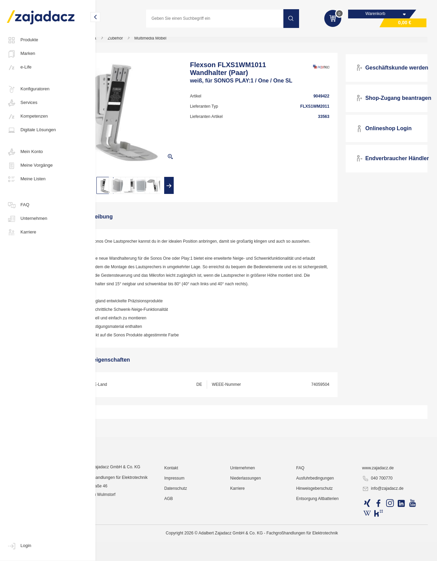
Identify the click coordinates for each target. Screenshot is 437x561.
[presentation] (117, 189)
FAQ (18, 205)
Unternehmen (27, 219)
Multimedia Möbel (178, 42)
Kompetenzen (27, 116)
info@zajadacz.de (388, 552)
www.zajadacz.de (384, 532)
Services (22, 103)
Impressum (195, 542)
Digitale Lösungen (31, 130)
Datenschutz (196, 552)
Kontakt (192, 532)
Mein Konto (25, 152)
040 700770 (383, 542)
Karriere (21, 232)
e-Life (19, 67)
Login (19, 546)
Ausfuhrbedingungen (326, 542)
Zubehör (143, 42)
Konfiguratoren (28, 89)
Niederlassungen (261, 542)
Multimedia (114, 42)
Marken (21, 54)
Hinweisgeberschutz (325, 552)
